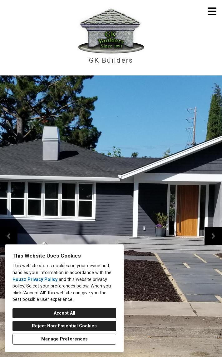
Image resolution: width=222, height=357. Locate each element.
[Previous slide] (8, 236)
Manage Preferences (64, 339)
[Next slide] (213, 236)
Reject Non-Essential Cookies (64, 326)
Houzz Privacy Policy (34, 279)
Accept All (64, 313)
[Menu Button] (212, 11)
